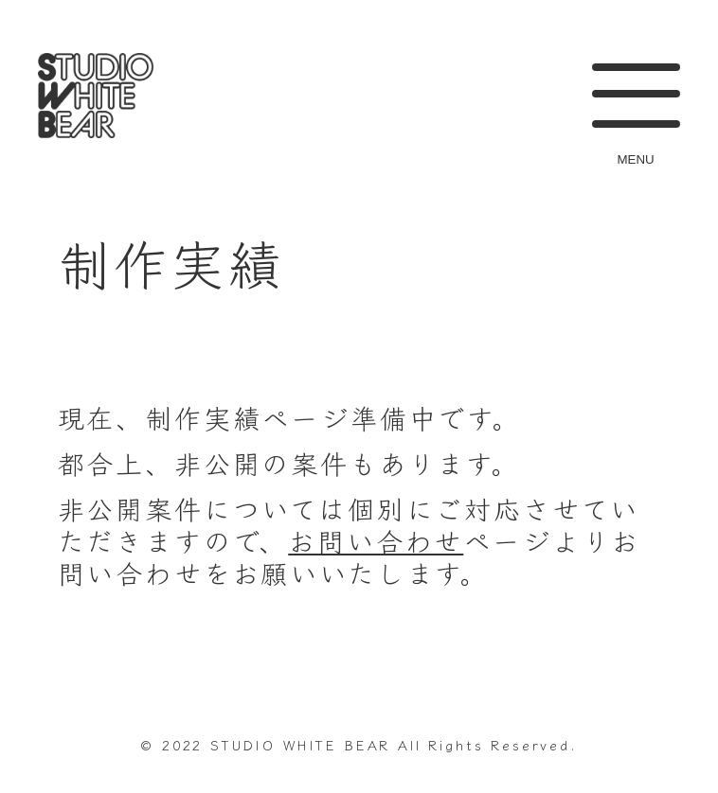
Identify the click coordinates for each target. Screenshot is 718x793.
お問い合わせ (375, 539)
